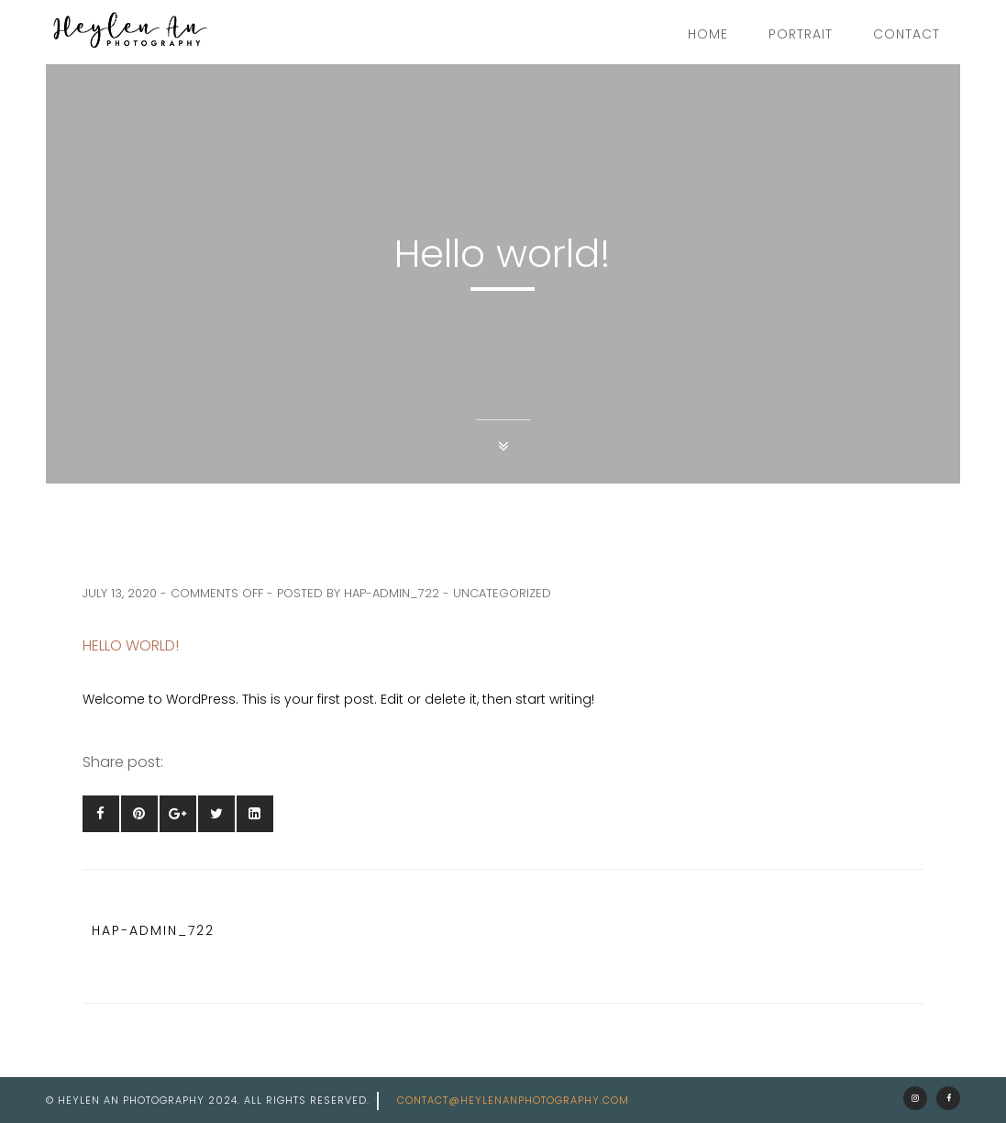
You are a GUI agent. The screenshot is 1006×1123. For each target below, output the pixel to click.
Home (708, 34)
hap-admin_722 (391, 593)
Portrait (800, 34)
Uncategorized (502, 593)
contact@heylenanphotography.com (513, 1100)
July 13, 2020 (120, 593)
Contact (906, 34)
